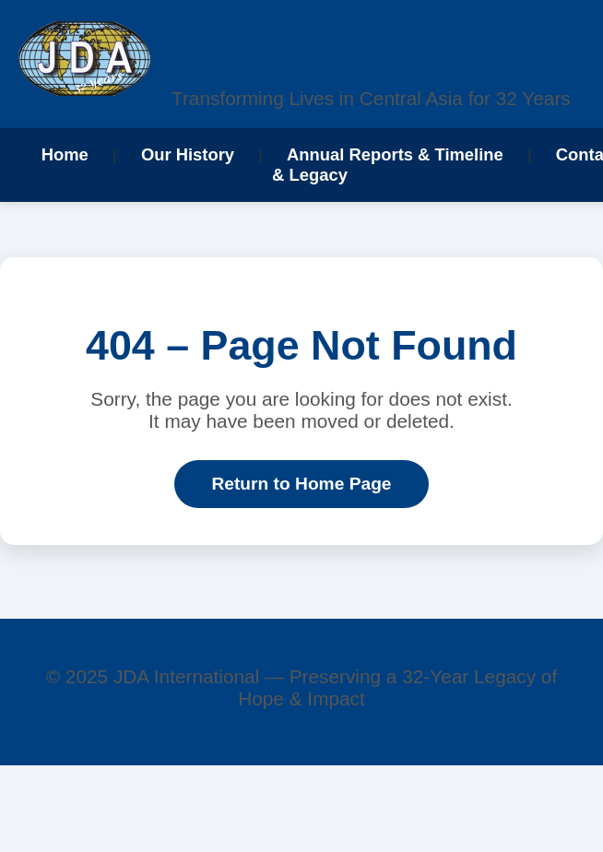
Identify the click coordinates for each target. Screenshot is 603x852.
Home (65, 154)
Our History (187, 154)
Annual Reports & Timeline (395, 154)
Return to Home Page (301, 483)
